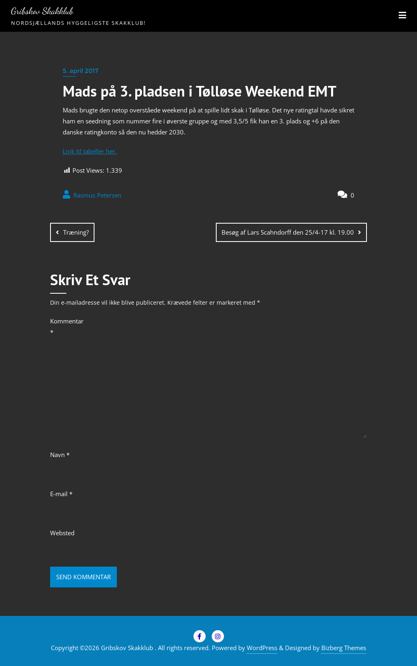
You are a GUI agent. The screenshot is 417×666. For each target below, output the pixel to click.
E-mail (61, 494)
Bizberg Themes (343, 648)
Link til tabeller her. (90, 151)
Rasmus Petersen (92, 194)
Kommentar (66, 326)
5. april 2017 (80, 71)
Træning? (76, 232)
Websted (62, 533)
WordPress (262, 648)
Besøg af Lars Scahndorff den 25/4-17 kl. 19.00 (288, 232)
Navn (60, 455)
